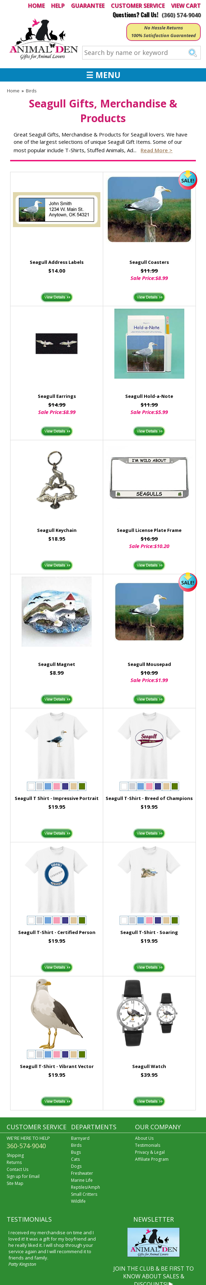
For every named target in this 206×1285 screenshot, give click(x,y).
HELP (58, 5)
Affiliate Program (152, 1159)
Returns (14, 1162)
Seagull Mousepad (149, 664)
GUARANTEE (88, 5)
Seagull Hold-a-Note (149, 396)
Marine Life (82, 1180)
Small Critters (84, 1194)
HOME (36, 5)
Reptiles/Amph (85, 1187)
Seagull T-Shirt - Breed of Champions (149, 798)
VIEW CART (186, 5)
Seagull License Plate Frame (149, 530)
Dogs (76, 1166)
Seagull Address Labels (57, 262)
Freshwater (82, 1173)
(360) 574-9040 (181, 15)
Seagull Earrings (57, 396)
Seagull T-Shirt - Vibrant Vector (57, 1066)
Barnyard (80, 1138)
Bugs (76, 1152)
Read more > (156, 150)
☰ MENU (103, 74)
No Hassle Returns (163, 27)
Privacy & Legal (150, 1152)
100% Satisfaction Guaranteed (163, 35)
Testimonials (147, 1145)
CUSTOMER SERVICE (138, 5)
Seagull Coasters (149, 262)
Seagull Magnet (56, 664)
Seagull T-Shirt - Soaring (149, 932)
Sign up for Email (23, 1176)
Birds (31, 90)
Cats (75, 1159)
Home (13, 90)
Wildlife (78, 1201)
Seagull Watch (149, 1066)
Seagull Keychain (57, 530)
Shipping (15, 1155)
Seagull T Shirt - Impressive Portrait (57, 798)
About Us (144, 1138)
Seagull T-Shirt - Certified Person (56, 932)
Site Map (15, 1183)
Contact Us (17, 1169)
